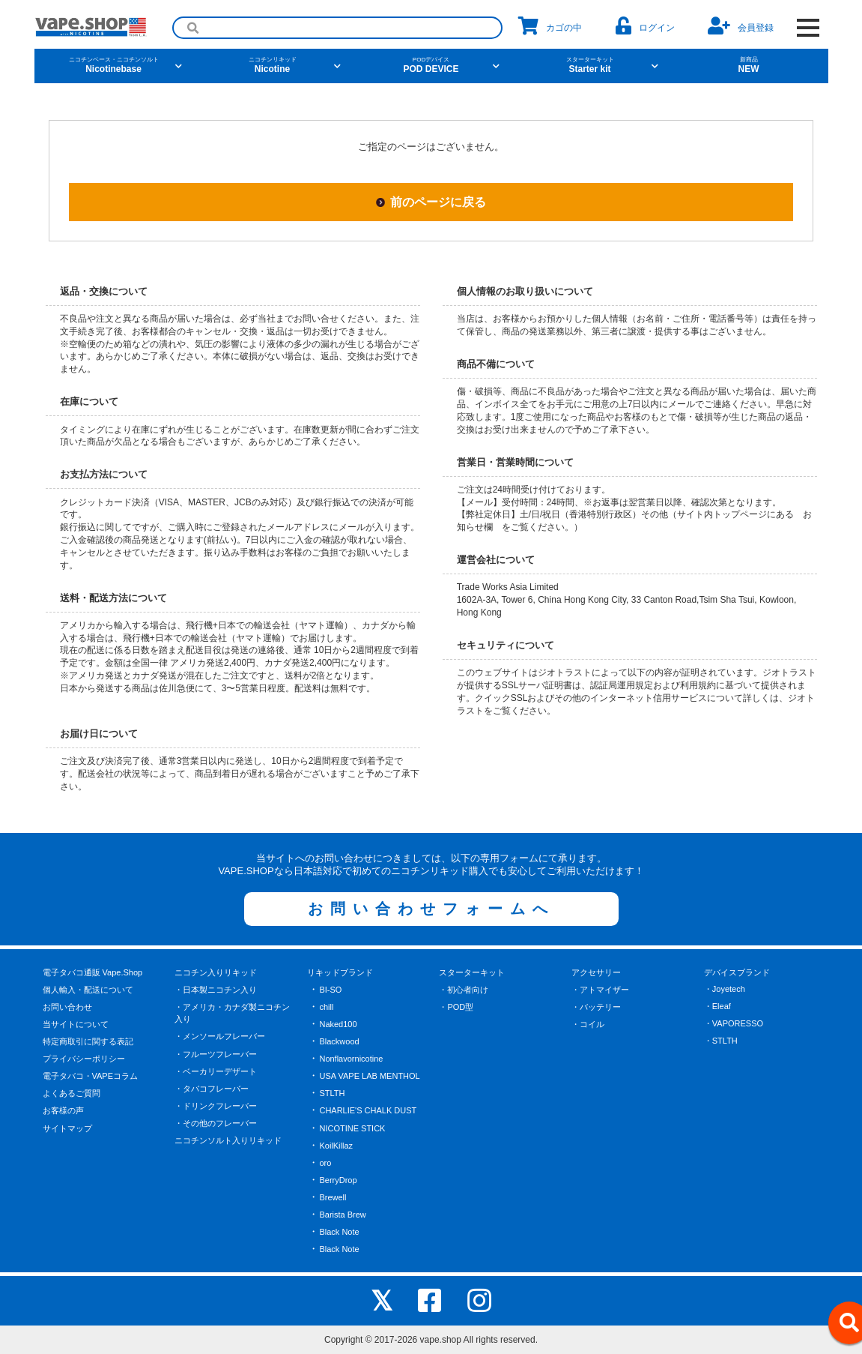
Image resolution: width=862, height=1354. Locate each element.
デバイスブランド (737, 972)
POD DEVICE (431, 65)
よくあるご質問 (71, 1093)
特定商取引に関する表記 (88, 1041)
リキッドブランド (340, 972)
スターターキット (472, 972)
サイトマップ (67, 1128)
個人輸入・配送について (88, 989)
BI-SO (330, 989)
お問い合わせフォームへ (431, 908)
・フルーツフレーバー (215, 1054)
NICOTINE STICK (352, 1128)
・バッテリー (596, 1006)
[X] (381, 1300)
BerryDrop (337, 1180)
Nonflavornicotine (351, 1058)
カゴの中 (550, 25)
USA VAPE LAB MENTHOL (369, 1075)
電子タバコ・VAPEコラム (91, 1075)
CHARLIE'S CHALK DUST (367, 1110)
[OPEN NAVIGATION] (808, 28)
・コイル (587, 1024)
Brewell (332, 1197)
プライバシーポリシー (84, 1058)
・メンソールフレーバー (219, 1036)
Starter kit (590, 65)
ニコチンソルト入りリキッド (228, 1140)
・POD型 (456, 1006)
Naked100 (337, 1024)
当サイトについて (76, 1024)
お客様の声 (63, 1110)
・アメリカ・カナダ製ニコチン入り (232, 1013)
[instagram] (479, 1300)
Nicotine (272, 65)
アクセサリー (596, 972)
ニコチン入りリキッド (215, 972)
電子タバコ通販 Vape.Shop (93, 972)
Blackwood (339, 1041)
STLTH (332, 1093)
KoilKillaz (336, 1145)
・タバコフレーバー (211, 1088)
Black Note (339, 1231)
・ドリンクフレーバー (215, 1105)
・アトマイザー (600, 989)
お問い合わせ (67, 1006)
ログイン (645, 25)
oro (325, 1162)
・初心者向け (463, 989)
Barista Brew (342, 1214)
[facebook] (430, 1300)
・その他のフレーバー (215, 1123)
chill (326, 1006)
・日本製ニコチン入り (215, 989)
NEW (749, 65)
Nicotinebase (113, 65)
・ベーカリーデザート (215, 1071)
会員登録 (741, 25)
